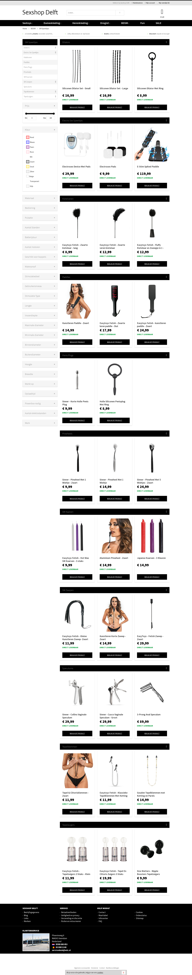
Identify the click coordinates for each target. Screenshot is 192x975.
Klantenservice (137, 3)
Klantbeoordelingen (112, 968)
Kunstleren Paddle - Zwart (75, 323)
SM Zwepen (28, 82)
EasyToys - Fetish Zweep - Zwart (150, 638)
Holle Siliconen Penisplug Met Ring (112, 403)
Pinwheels (27, 72)
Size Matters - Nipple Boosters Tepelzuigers (148, 873)
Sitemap (140, 918)
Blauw (32, 142)
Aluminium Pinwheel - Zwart (114, 557)
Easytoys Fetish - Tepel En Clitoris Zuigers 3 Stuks (113, 873)
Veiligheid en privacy (70, 915)
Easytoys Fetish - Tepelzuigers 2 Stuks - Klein (76, 873)
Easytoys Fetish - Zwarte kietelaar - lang (75, 246)
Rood (32, 137)
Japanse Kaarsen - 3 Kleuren (151, 557)
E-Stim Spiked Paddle (148, 166)
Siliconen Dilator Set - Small (76, 88)
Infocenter (103, 918)
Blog (26, 915)
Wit (31, 157)
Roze (32, 152)
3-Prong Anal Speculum (149, 714)
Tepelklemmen (29, 91)
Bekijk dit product (77, 107)
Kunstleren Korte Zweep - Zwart (113, 638)
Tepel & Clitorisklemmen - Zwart (75, 794)
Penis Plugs (28, 67)
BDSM (125, 23)
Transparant (34, 181)
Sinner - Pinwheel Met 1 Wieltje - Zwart (74, 481)
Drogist (105, 23)
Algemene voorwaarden (82, 968)
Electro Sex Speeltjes (31, 52)
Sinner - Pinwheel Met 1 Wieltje (111, 481)
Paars (32, 147)
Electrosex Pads (108, 166)
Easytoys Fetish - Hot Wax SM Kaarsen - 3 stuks (75, 559)
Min (26, 118)
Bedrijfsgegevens (31, 912)
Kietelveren (28, 57)
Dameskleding (52, 23)
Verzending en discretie (71, 918)
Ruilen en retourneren (71, 921)
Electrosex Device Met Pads (76, 166)
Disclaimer (94, 968)
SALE (158, 23)
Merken (27, 921)
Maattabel (103, 915)
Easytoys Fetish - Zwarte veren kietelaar (112, 246)
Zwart (32, 162)
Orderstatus (141, 915)
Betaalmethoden (68, 912)
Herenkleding (80, 23)
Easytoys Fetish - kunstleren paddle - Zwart (151, 325)
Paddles (27, 62)
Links (26, 918)
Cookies (139, 912)
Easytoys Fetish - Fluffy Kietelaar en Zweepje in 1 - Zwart (150, 246)
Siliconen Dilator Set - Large (114, 88)
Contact (102, 912)
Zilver (32, 171)
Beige (31, 176)
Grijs (31, 186)
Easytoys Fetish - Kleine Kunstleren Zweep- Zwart (75, 638)
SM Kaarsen (28, 77)
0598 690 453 (59, 944)
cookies (100, 972)
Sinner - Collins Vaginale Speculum (74, 716)
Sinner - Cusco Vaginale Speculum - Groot (111, 716)
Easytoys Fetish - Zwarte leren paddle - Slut (112, 325)
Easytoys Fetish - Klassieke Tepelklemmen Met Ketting (113, 794)
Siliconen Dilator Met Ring (150, 88)
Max (44, 118)
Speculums (28, 87)
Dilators (27, 47)
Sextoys (27, 23)
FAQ (100, 921)
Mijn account (150, 3)
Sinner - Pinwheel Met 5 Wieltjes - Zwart (149, 481)
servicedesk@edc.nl (61, 950)
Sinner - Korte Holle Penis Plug (75, 403)
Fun (142, 23)
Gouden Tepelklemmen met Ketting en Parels (151, 794)
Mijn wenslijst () (163, 3)
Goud (32, 166)
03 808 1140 (59, 947)
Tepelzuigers (28, 96)
